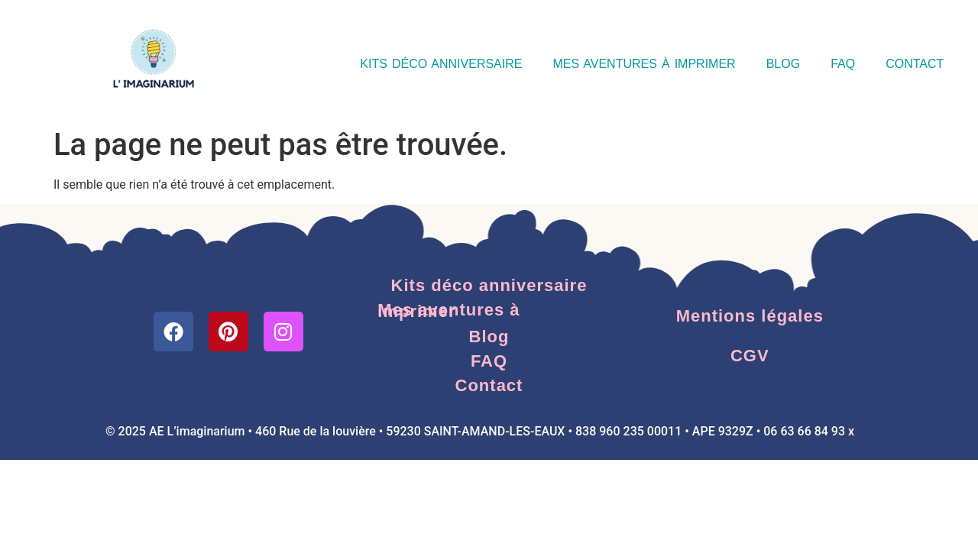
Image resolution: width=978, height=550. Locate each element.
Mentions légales (750, 315)
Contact (915, 63)
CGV (749, 355)
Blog (783, 63)
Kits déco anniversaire (441, 63)
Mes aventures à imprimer (643, 63)
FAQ (843, 63)
